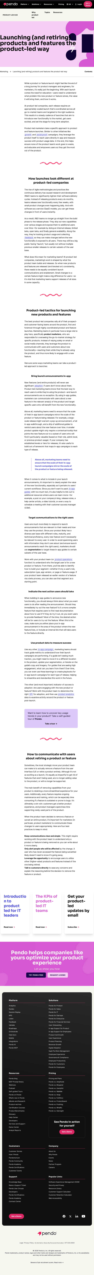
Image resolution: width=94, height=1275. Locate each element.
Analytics (12, 1006)
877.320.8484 (70, 1243)
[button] (47, 12)
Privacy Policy (29, 1243)
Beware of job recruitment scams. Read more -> (47, 1262)
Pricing (61, 4)
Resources (49, 4)
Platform (25, 4)
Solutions (36, 4)
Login (78, 4)
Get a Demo (88, 4)
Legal (21, 1243)
